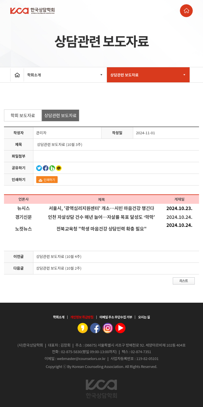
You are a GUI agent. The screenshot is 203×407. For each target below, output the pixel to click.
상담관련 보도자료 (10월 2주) (59, 268)
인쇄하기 (47, 179)
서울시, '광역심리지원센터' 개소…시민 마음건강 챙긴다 (101, 208)
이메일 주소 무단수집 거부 (116, 317)
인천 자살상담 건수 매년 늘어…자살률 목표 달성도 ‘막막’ (101, 216)
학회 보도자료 (23, 115)
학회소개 (65, 75)
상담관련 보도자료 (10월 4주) (59, 256)
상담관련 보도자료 (148, 75)
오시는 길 (144, 317)
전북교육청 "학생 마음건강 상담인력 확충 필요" (101, 228)
